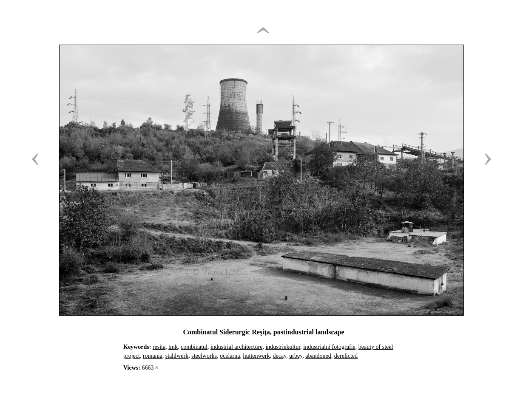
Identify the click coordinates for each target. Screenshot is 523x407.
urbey (295, 356)
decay (279, 356)
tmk (173, 347)
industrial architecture (236, 347)
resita (159, 347)
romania (152, 356)
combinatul (194, 347)
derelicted (346, 356)
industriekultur (282, 347)
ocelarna (230, 356)
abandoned (318, 356)
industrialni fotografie (329, 347)
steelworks (204, 356)
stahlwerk (176, 356)
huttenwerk (256, 356)
